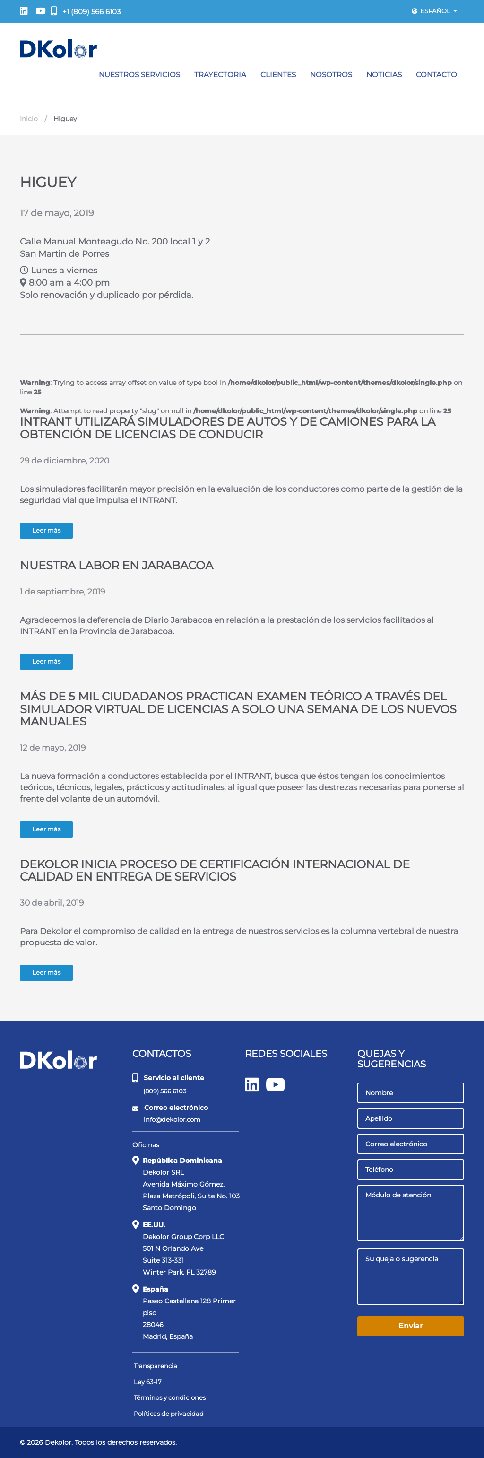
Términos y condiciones (170, 1397)
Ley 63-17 (148, 1382)
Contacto (436, 74)
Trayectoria (220, 74)
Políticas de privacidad (169, 1413)
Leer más (46, 530)
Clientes (278, 74)
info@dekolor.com (167, 1120)
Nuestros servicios (139, 74)
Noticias (384, 74)
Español (434, 11)
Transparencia (155, 1366)
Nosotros (331, 74)
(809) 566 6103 (160, 1090)
